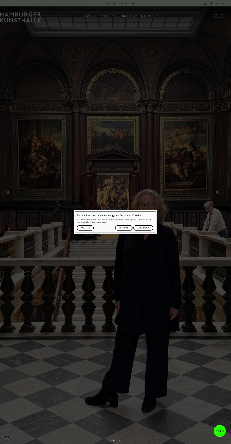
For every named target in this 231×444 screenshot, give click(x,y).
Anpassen (85, 228)
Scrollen (115, 440)
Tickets (219, 431)
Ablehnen (124, 228)
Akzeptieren (143, 228)
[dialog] (115, 222)
